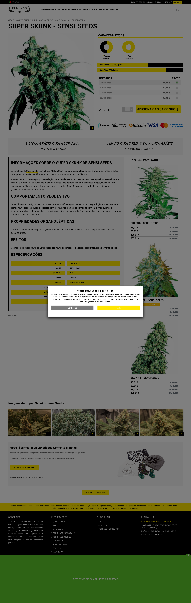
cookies (109, 299)
